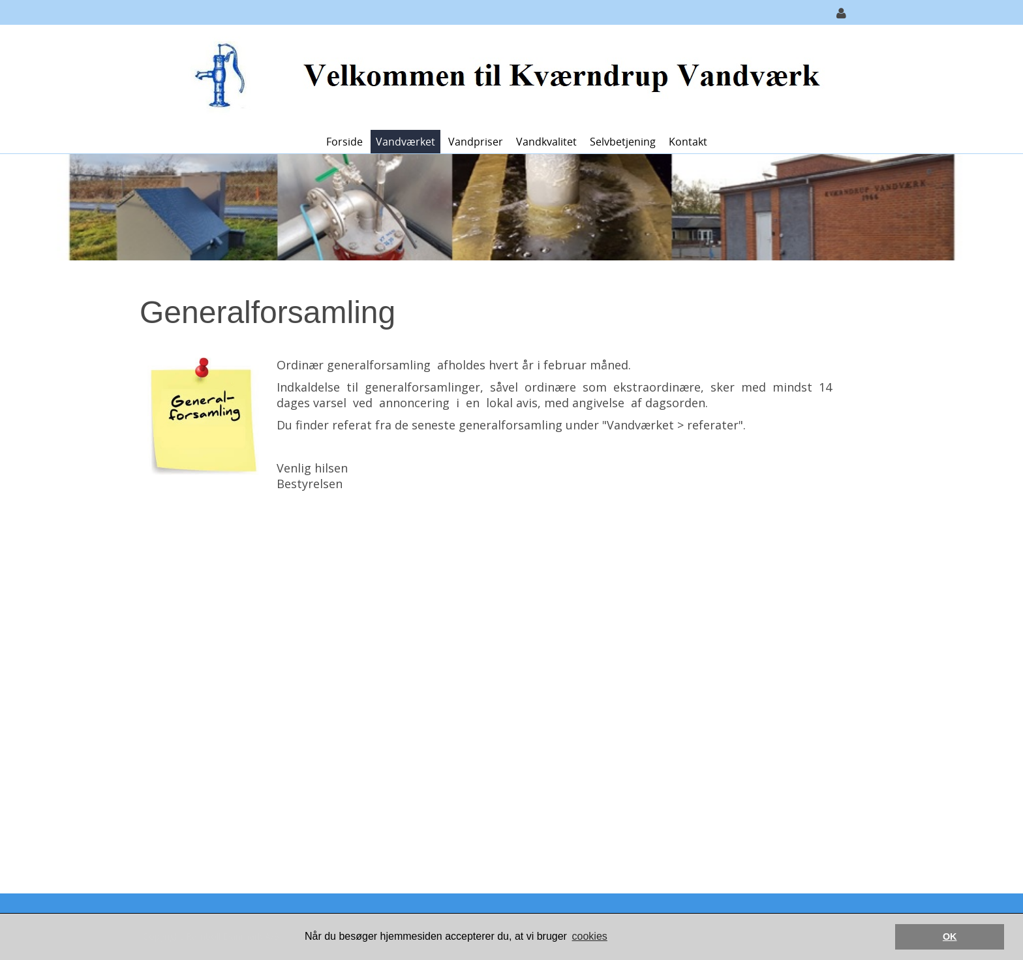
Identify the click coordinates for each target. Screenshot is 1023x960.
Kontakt (688, 141)
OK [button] (950, 936)
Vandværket (405, 141)
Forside (344, 141)
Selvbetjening (623, 141)
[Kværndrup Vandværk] (506, 76)
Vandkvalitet (546, 141)
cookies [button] (589, 936)
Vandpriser (475, 141)
